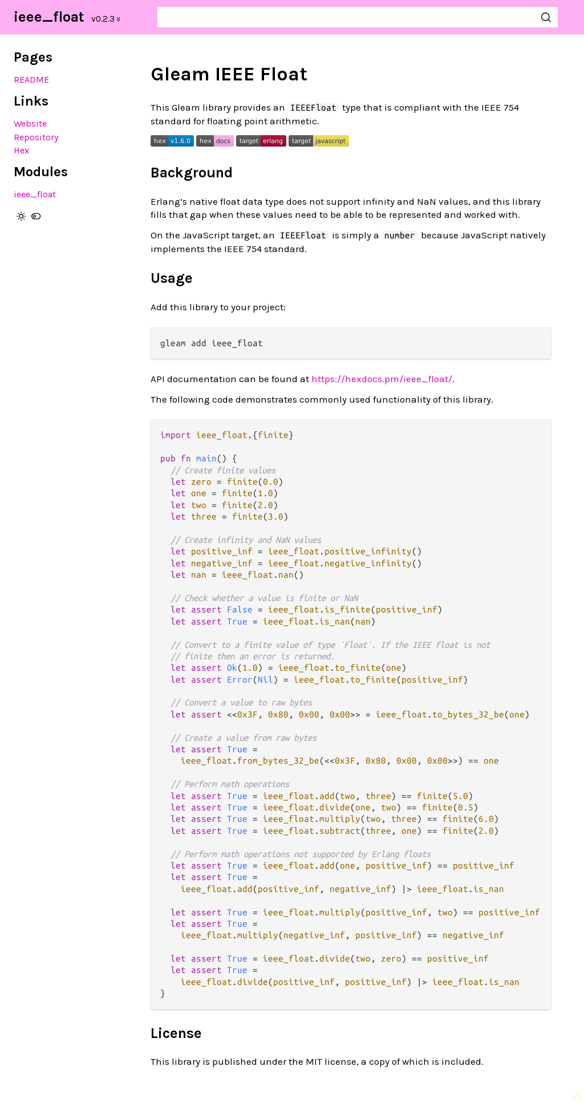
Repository (36, 137)
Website (30, 123)
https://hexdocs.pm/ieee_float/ (381, 378)
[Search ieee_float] (357, 17)
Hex (21, 150)
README (31, 79)
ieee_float (49, 17)
